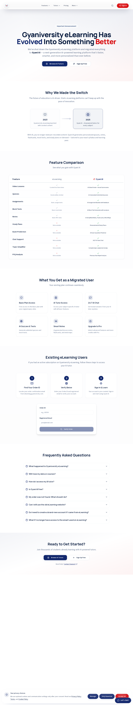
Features (46, 5)
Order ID (43, 408)
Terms (12, 699)
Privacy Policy (76, 696)
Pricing (66, 5)
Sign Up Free (80, 64)
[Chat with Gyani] (123, 700)
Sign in (123, 5)
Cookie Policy (23, 699)
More (75, 5)
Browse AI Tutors (55, 64)
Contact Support (70, 564)
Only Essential (107, 696)
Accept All (122, 696)
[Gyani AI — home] (6, 5)
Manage (93, 696)
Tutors (56, 5)
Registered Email (46, 418)
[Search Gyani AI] (112, 5)
